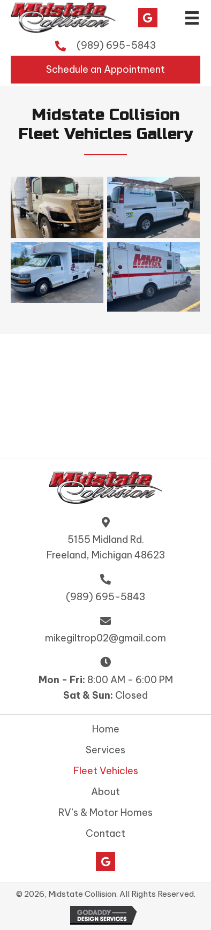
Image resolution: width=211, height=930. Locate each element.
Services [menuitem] (105, 750)
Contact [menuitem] (105, 833)
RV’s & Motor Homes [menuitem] (105, 813)
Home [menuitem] (105, 729)
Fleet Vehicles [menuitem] (105, 771)
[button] (147, 17)
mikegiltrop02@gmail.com (105, 638)
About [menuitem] (105, 792)
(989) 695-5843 (116, 45)
